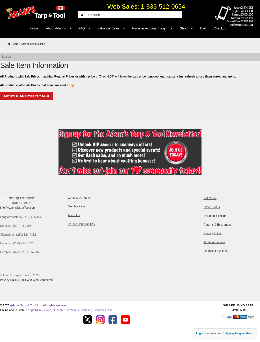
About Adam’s (56, 28)
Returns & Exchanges (217, 224)
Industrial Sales (109, 28)
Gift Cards (209, 198)
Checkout (220, 28)
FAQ (81, 28)
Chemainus (71, 310)
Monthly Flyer (76, 206)
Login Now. (203, 333)
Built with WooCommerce (36, 279)
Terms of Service (214, 242)
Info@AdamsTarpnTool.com (18, 207)
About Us (74, 215)
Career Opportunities (81, 224)
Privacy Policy (212, 233)
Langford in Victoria (38, 310)
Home (34, 28)
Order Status (211, 207)
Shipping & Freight (215, 215)
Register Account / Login (149, 28)
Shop (184, 28)
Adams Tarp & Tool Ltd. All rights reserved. (39, 305)
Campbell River (103, 310)
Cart (203, 28)
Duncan (58, 310)
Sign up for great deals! (239, 333)
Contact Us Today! (79, 197)
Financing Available (215, 250)
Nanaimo (86, 310)
